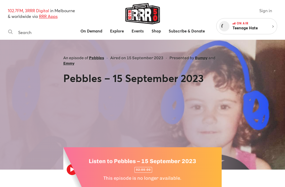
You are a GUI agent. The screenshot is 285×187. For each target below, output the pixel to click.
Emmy (68, 63)
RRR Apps (48, 16)
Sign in (265, 10)
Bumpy (201, 58)
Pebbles (96, 58)
